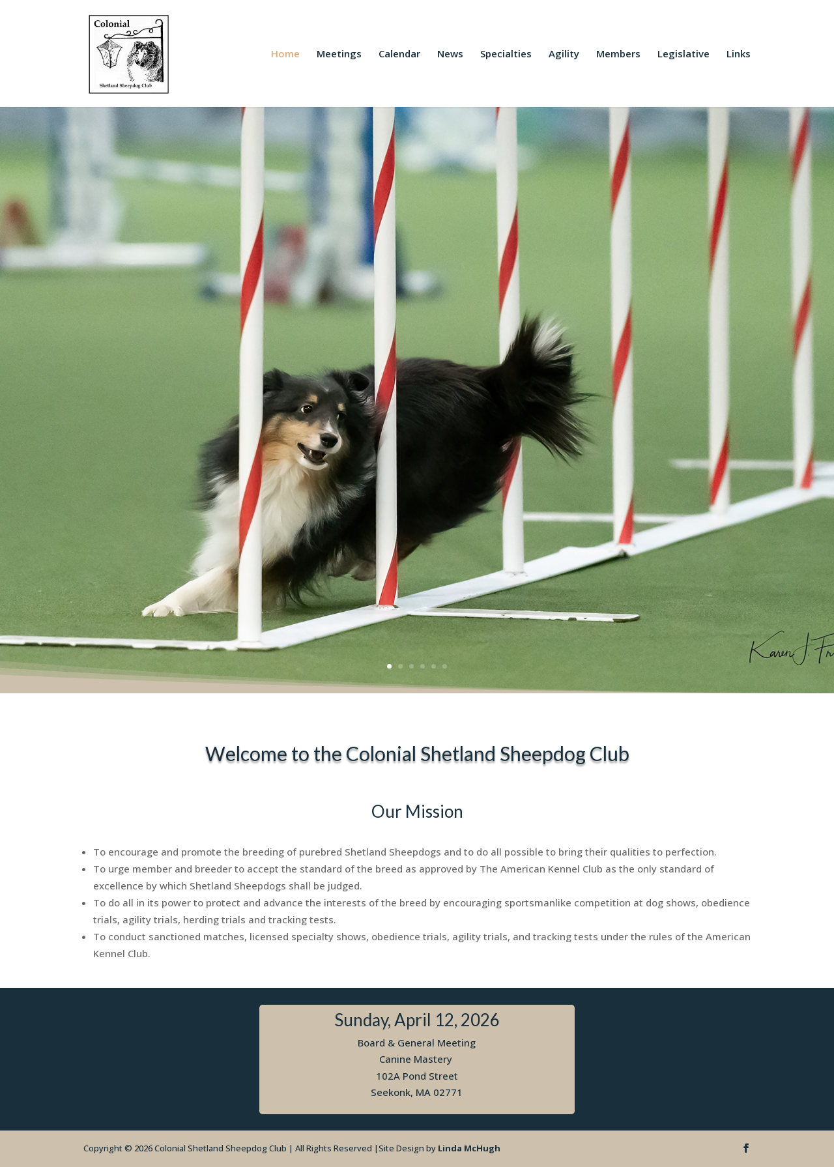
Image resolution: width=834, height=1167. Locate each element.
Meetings (339, 54)
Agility (564, 54)
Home (285, 54)
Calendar (399, 54)
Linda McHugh (469, 1148)
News (450, 54)
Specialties (506, 54)
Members (618, 54)
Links (738, 54)
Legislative (683, 54)
